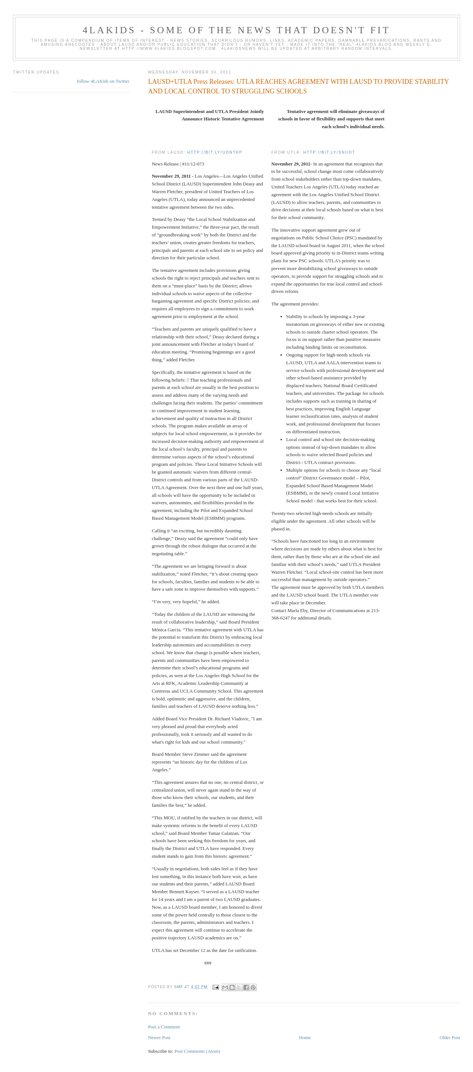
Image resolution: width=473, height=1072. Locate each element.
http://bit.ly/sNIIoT (329, 152)
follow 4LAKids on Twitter (103, 81)
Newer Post (159, 1037)
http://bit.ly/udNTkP (214, 152)
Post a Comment (164, 1027)
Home (305, 1037)
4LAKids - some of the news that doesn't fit (236, 30)
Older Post (450, 1037)
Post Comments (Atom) (197, 1051)
